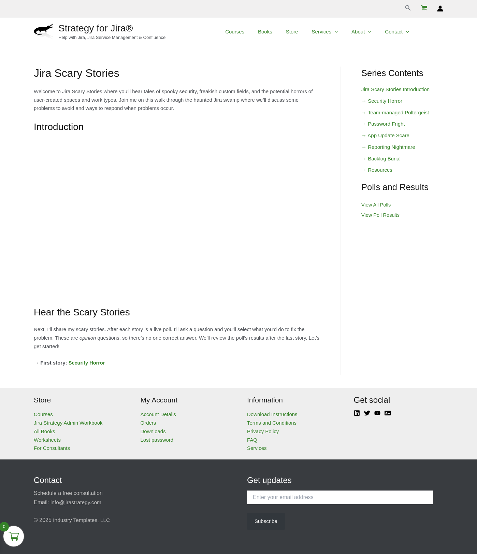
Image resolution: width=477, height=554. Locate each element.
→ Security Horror (381, 101)
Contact (405, 31)
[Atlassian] (388, 413)
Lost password (157, 440)
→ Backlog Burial (381, 158)
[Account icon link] (440, 8)
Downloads (153, 431)
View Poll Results (381, 215)
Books (287, 31)
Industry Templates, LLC (82, 520)
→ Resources (376, 170)
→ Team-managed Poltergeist (395, 112)
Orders (148, 423)
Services (340, 31)
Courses (260, 31)
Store (311, 31)
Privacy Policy (263, 431)
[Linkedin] (357, 413)
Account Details (158, 414)
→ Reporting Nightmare (388, 147)
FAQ (252, 440)
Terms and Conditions (272, 423)
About (373, 31)
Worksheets (47, 440)
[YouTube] (377, 413)
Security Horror (87, 363)
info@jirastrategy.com (76, 502)
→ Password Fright (383, 124)
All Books (44, 431)
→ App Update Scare (385, 135)
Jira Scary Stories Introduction (395, 89)
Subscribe (266, 521)
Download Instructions (272, 414)
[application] (350, 31)
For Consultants (52, 448)
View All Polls (376, 205)
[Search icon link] (408, 8)
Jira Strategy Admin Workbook (68, 423)
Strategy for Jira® (95, 28)
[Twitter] (367, 413)
